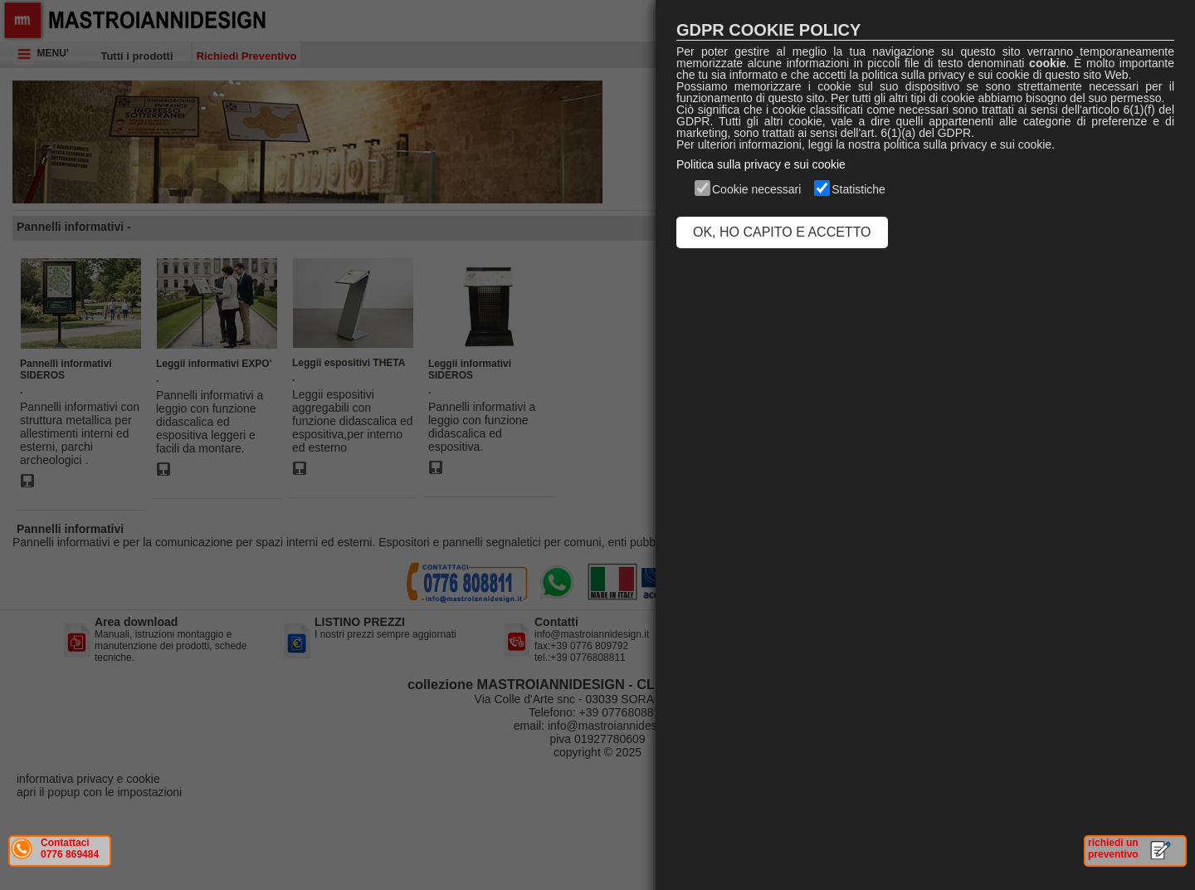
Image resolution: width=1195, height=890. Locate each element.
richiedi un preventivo (1113, 848)
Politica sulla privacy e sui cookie (761, 164)
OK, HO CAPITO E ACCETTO (782, 232)
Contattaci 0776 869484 (70, 848)
